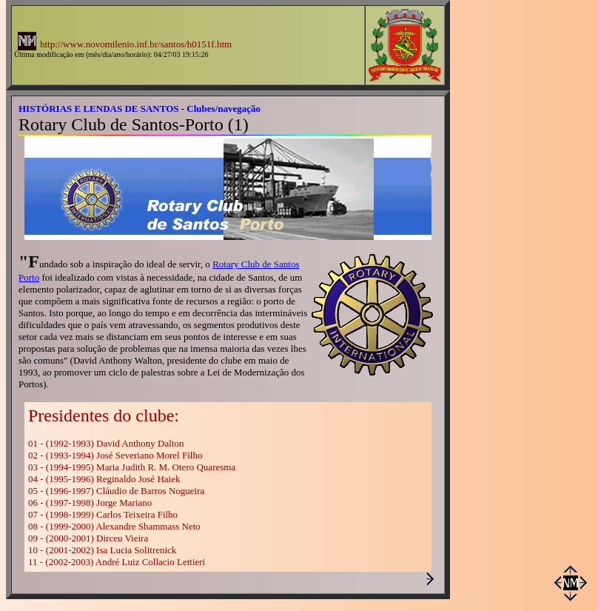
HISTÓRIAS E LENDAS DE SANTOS (99, 108)
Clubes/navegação (224, 108)
